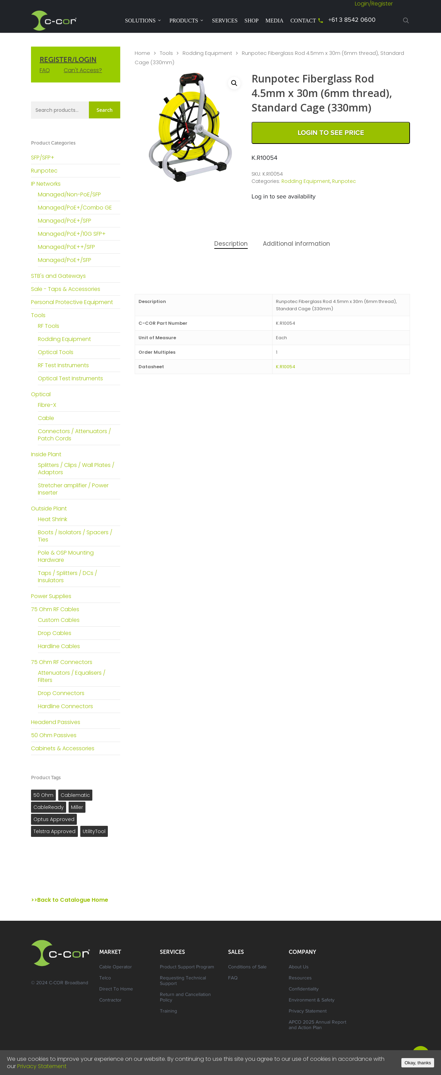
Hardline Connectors (65, 706)
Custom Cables (59, 620)
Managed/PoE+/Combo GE (75, 208)
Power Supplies (51, 596)
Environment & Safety (312, 1000)
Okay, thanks (417, 1062)
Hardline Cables (59, 646)
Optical (41, 394)
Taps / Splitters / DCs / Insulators (67, 576)
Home (142, 53)
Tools (38, 315)
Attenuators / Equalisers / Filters (71, 676)
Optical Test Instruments (70, 378)
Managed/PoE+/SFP (64, 221)
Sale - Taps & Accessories (65, 289)
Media (274, 20)
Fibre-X (47, 405)
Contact (303, 20)
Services (224, 20)
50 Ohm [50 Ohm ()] (43, 795)
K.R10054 (285, 366)
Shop (252, 20)
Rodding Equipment (64, 339)
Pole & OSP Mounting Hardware (66, 556)
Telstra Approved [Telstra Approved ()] (54, 831)
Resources (300, 978)
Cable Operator (115, 967)
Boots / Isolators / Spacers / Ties (75, 536)
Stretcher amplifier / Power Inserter (73, 489)
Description (231, 244)
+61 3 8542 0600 (352, 20)
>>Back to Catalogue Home (69, 900)
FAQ (45, 70)
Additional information (296, 244)
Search (104, 110)
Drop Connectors (61, 693)
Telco (105, 978)
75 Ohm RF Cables (55, 609)
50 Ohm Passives (53, 735)
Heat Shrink (52, 519)
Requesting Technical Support (183, 981)
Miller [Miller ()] (77, 807)
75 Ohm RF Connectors (61, 662)
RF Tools (48, 326)
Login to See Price (331, 132)
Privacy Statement (308, 1011)
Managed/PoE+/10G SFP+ (72, 234)
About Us (299, 967)
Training (168, 1011)
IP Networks (46, 184)
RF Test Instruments (63, 365)
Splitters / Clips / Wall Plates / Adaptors (76, 468)
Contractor (110, 1000)
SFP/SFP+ (42, 158)
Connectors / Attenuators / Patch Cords (74, 434)
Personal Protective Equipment (72, 302)
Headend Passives (55, 722)
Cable (46, 418)
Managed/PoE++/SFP (66, 247)
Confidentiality (304, 989)
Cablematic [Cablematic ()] (75, 795)
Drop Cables (54, 633)
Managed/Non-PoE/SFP (69, 194)
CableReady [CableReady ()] (48, 807)
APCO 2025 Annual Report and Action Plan (317, 1025)
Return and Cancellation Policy (185, 998)
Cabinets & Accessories (62, 748)
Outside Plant (49, 508)
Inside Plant (46, 454)
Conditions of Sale (247, 967)
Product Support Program (187, 967)
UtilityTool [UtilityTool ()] (94, 831)
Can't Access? (83, 70)
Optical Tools (55, 352)
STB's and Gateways (58, 276)
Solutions (143, 20)
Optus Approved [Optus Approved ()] (53, 819)
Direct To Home (116, 989)
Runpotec (44, 171)
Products (187, 20)
